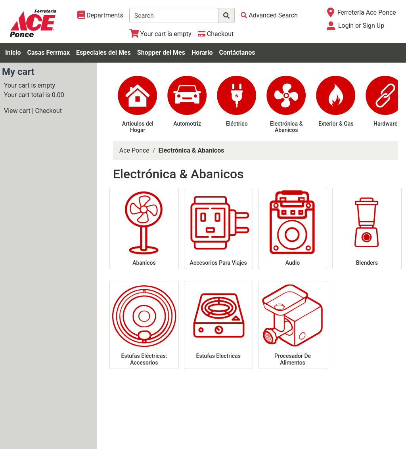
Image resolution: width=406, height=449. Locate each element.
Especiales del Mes (103, 52)
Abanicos (144, 263)
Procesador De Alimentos (292, 359)
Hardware (385, 123)
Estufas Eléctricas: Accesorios (144, 359)
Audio (292, 263)
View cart (17, 111)
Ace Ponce (134, 150)
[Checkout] (216, 34)
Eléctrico (237, 123)
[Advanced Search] (269, 15)
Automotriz (187, 123)
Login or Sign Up (361, 25)
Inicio (13, 52)
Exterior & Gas (336, 123)
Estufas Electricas (218, 356)
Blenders (367, 263)
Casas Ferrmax (48, 52)
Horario (202, 52)
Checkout (48, 111)
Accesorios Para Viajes (218, 263)
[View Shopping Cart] (160, 34)
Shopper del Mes (161, 52)
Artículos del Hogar (137, 127)
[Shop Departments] (100, 15)
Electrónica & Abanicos (286, 127)
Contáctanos (237, 52)
